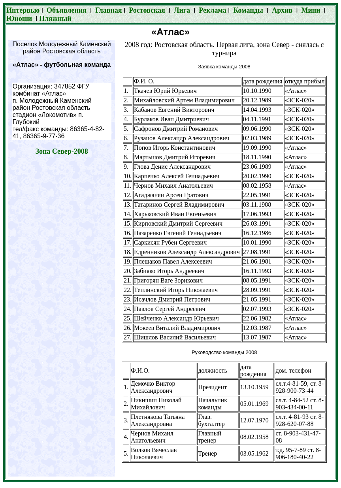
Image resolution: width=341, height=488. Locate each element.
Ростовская (147, 10)
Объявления (67, 10)
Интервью (23, 10)
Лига (183, 10)
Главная (108, 10)
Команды (248, 10)
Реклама (211, 10)
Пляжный (55, 19)
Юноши (19, 19)
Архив (282, 10)
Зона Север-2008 (61, 151)
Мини (310, 10)
